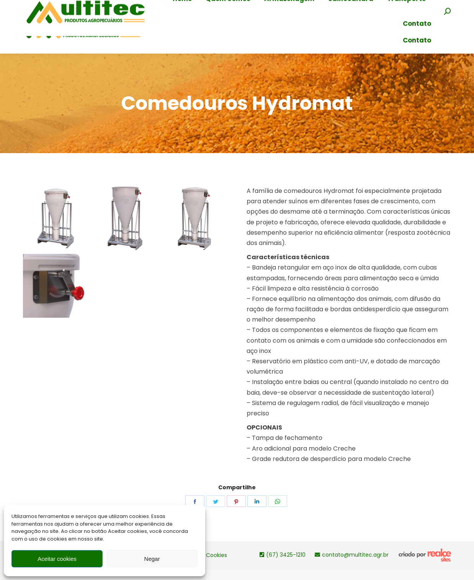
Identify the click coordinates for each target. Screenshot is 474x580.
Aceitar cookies (57, 558)
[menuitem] (182, 24)
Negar (152, 558)
